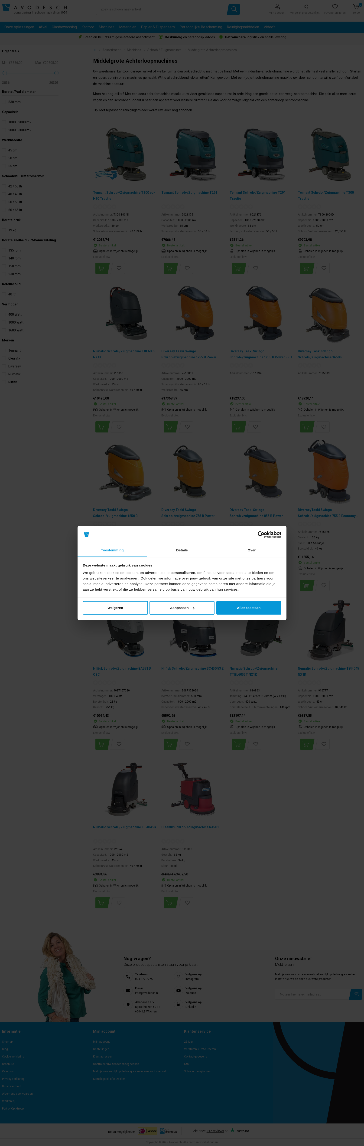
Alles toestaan (249, 608)
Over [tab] (252, 550)
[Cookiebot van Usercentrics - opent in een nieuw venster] (261, 534)
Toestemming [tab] (112, 550)
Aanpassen (182, 608)
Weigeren (115, 608)
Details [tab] (182, 550)
